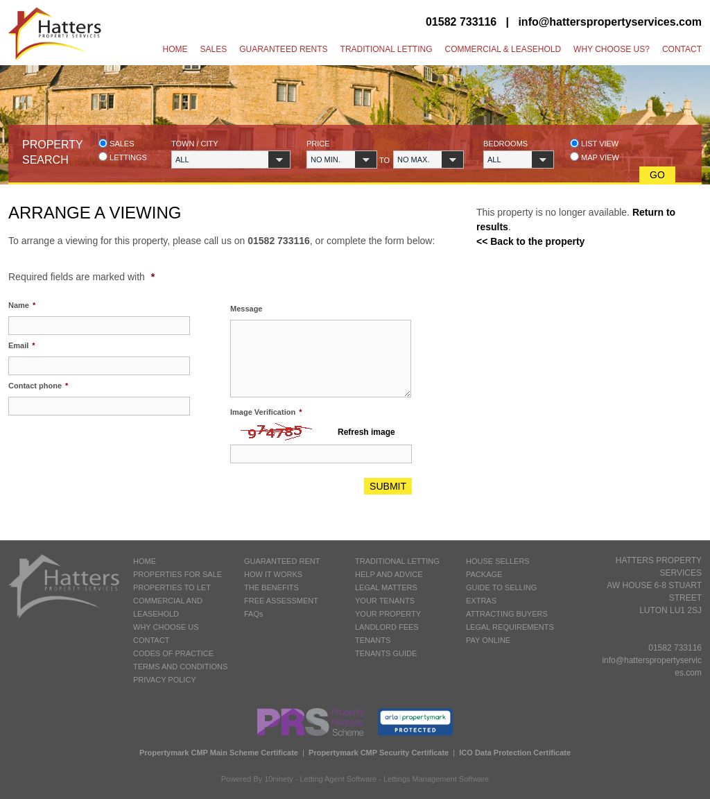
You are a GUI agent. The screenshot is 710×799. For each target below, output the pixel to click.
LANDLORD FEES (387, 627)
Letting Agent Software (338, 779)
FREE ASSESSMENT (281, 600)
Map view (594, 157)
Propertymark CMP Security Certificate (379, 752)
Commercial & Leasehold (502, 49)
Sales (213, 49)
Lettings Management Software (436, 779)
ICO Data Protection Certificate (515, 752)
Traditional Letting (386, 49)
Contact (682, 49)
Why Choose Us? (611, 49)
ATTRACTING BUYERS (507, 614)
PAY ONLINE (488, 640)
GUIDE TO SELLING (501, 587)
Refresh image (366, 432)
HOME (144, 561)
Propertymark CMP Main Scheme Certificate (218, 752)
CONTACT (151, 640)
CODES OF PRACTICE (173, 653)
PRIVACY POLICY (164, 680)
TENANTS (372, 640)
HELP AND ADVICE (389, 574)
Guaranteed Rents (283, 49)
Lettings (122, 157)
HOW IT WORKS (273, 574)
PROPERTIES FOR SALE (177, 574)
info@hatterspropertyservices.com (610, 22)
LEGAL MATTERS (386, 587)
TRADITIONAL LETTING (397, 561)
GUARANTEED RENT (282, 561)
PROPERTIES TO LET (172, 587)
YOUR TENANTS (385, 600)
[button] (231, 160)
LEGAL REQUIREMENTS (510, 627)
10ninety (278, 779)
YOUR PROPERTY (388, 614)
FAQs (253, 614)
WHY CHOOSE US (166, 627)
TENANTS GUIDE (386, 653)
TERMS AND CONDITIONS (180, 666)
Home (175, 49)
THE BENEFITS (271, 587)
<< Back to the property (530, 241)
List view (594, 143)
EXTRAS (481, 600)
